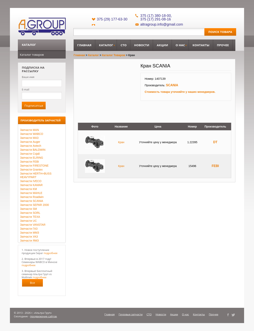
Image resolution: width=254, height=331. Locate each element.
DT (215, 142)
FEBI (215, 166)
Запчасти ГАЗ (29, 228)
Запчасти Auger (30, 141)
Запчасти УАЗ (29, 236)
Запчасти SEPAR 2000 (34, 204)
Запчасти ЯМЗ (29, 240)
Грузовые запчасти (131, 314)
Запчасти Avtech (30, 145)
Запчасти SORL (30, 212)
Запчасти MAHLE (31, 193)
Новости (141, 45)
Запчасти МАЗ (29, 137)
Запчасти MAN (29, 129)
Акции (162, 45)
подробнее (51, 253)
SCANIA (172, 85)
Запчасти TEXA (30, 216)
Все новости (32, 284)
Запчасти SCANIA (31, 200)
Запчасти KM (28, 189)
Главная (84, 45)
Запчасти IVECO (30, 181)
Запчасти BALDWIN (32, 149)
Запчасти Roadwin (32, 197)
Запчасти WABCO (31, 133)
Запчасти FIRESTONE (34, 165)
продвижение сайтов (43, 316)
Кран (121, 142)
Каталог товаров (32, 55)
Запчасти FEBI (29, 161)
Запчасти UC (28, 220)
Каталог (106, 45)
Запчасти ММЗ (29, 232)
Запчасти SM (28, 208)
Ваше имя (28, 77)
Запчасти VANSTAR (32, 224)
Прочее (223, 45)
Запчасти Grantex (31, 169)
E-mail (25, 89)
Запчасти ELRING (31, 157)
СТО (124, 45)
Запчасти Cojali (30, 153)
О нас (180, 45)
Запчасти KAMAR (31, 185)
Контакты (200, 45)
